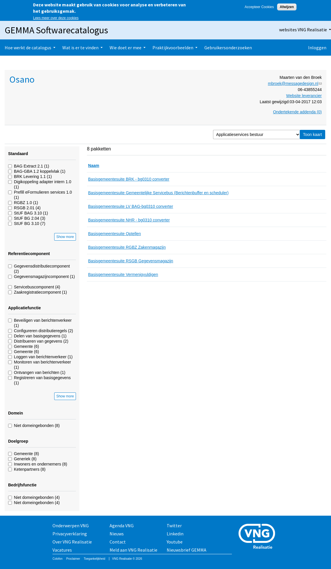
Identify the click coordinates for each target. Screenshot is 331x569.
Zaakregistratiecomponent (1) (40, 292)
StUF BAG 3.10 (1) (31, 213)
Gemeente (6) (26, 346)
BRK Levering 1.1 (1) (33, 176)
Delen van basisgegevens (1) (40, 336)
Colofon (57, 558)
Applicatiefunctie (24, 308)
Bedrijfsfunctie (22, 485)
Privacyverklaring (69, 534)
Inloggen (317, 47)
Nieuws (117, 534)
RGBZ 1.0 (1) (26, 202)
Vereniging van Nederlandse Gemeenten (259, 537)
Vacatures (62, 550)
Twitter (174, 525)
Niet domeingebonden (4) (37, 497)
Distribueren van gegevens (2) (41, 341)
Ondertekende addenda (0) (297, 112)
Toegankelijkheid (94, 558)
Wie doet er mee (125, 47)
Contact (118, 542)
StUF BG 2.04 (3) (29, 218)
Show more (65, 237)
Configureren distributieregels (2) (43, 330)
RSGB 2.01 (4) (27, 208)
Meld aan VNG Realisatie (133, 550)
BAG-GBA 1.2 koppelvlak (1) (39, 171)
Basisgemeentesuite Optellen (114, 233)
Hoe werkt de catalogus (28, 47)
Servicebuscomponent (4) (37, 287)
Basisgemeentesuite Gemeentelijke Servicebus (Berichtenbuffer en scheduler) (158, 192)
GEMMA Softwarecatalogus (56, 30)
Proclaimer (73, 558)
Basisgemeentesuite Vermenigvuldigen (123, 274)
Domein (15, 413)
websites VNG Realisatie (303, 29)
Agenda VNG (122, 525)
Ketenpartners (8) (30, 469)
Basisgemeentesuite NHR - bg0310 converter (129, 220)
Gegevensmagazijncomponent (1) (44, 276)
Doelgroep (18, 441)
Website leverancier (304, 95)
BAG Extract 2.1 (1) (31, 166)
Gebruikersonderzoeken (228, 47)
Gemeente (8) (26, 453)
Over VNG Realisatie (72, 542)
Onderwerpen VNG (70, 525)
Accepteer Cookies (259, 7)
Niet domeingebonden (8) (37, 425)
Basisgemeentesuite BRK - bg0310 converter (128, 179)
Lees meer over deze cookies (56, 18)
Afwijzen (287, 7)
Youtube (175, 542)
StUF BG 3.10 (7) (29, 223)
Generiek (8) (25, 459)
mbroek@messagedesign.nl (295, 83)
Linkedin (175, 534)
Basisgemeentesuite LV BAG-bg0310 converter (130, 206)
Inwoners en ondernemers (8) (40, 464)
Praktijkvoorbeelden (172, 47)
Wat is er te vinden (80, 47)
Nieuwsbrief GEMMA (186, 550)
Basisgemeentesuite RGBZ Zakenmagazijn (127, 247)
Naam (93, 165)
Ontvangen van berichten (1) (39, 372)
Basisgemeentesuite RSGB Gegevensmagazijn (130, 261)
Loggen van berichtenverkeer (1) (43, 357)
